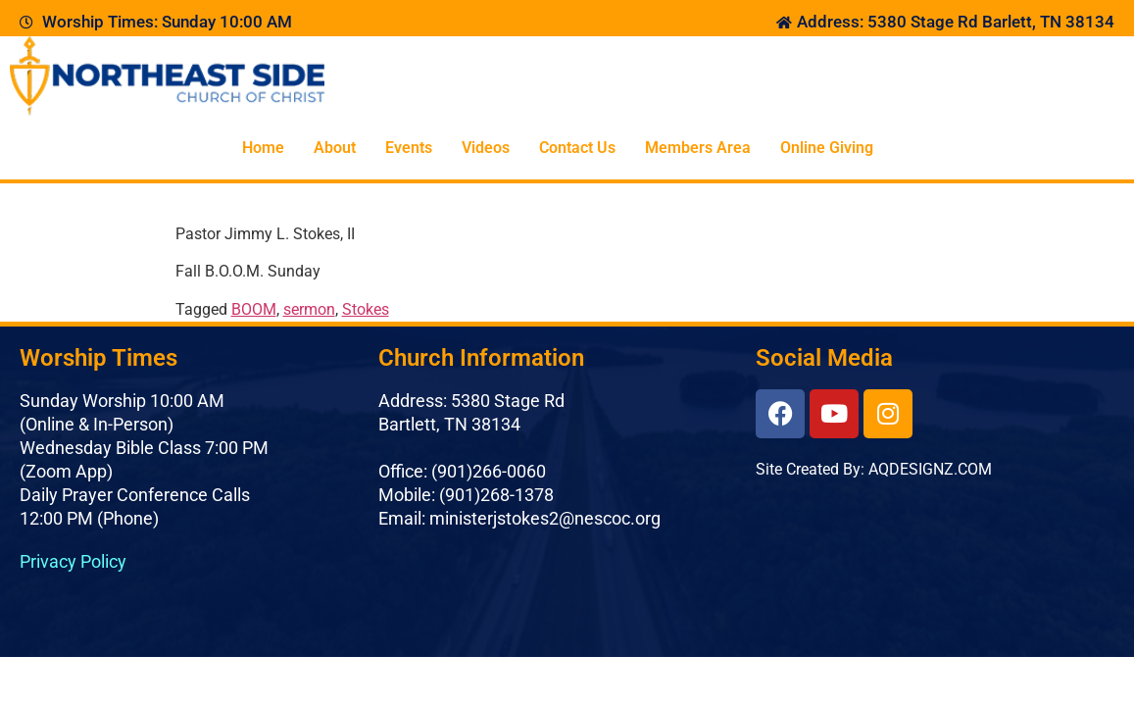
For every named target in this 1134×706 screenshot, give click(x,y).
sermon (309, 309)
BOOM (253, 309)
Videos (486, 147)
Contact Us (577, 147)
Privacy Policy (73, 561)
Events (408, 147)
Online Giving (826, 147)
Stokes (365, 309)
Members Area (698, 147)
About (335, 147)
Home (263, 147)
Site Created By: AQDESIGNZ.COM (874, 469)
